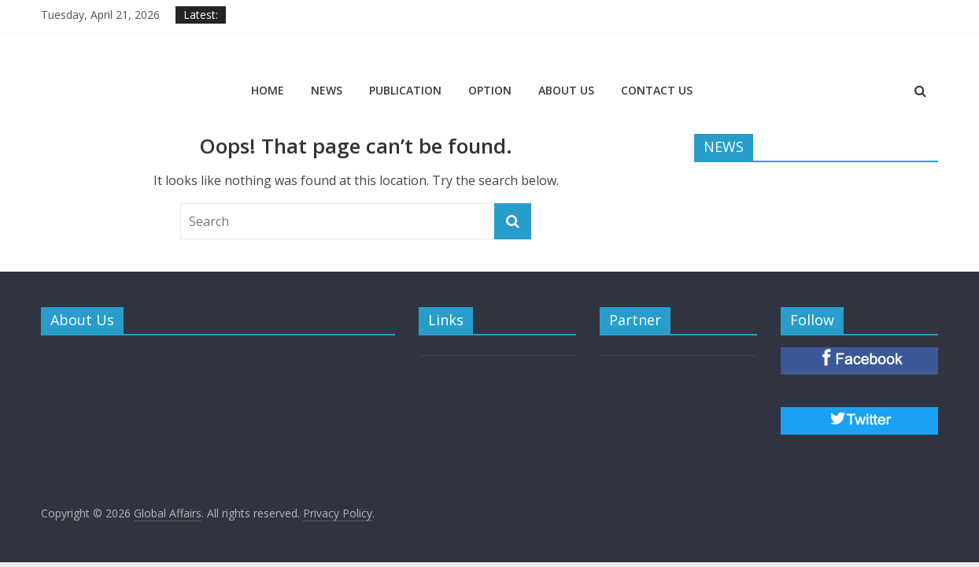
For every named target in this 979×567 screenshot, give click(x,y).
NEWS (326, 90)
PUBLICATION (405, 90)
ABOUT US (566, 90)
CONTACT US (657, 90)
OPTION (490, 90)
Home (267, 90)
